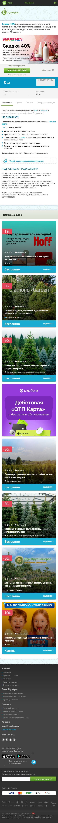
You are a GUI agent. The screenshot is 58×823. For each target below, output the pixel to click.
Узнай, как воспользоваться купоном (26, 161)
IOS (35, 110)
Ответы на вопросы (11, 685)
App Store (8, 756)
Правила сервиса (10, 682)
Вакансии (7, 679)
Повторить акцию (17, 70)
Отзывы (29, 102)
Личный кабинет (55, 3)
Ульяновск (29, 3)
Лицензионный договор (13, 711)
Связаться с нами (9, 729)
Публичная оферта (10, 714)
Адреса (18, 102)
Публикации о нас (10, 675)
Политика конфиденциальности (16, 717)
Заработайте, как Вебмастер (14, 696)
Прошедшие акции (10, 700)
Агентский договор (11, 708)
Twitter (10, 739)
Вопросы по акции (46, 102)
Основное (7, 102)
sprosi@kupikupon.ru (10, 726)
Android (44, 110)
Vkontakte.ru (6, 739)
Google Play (23, 756)
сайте (23, 137)
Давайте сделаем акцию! (13, 693)
